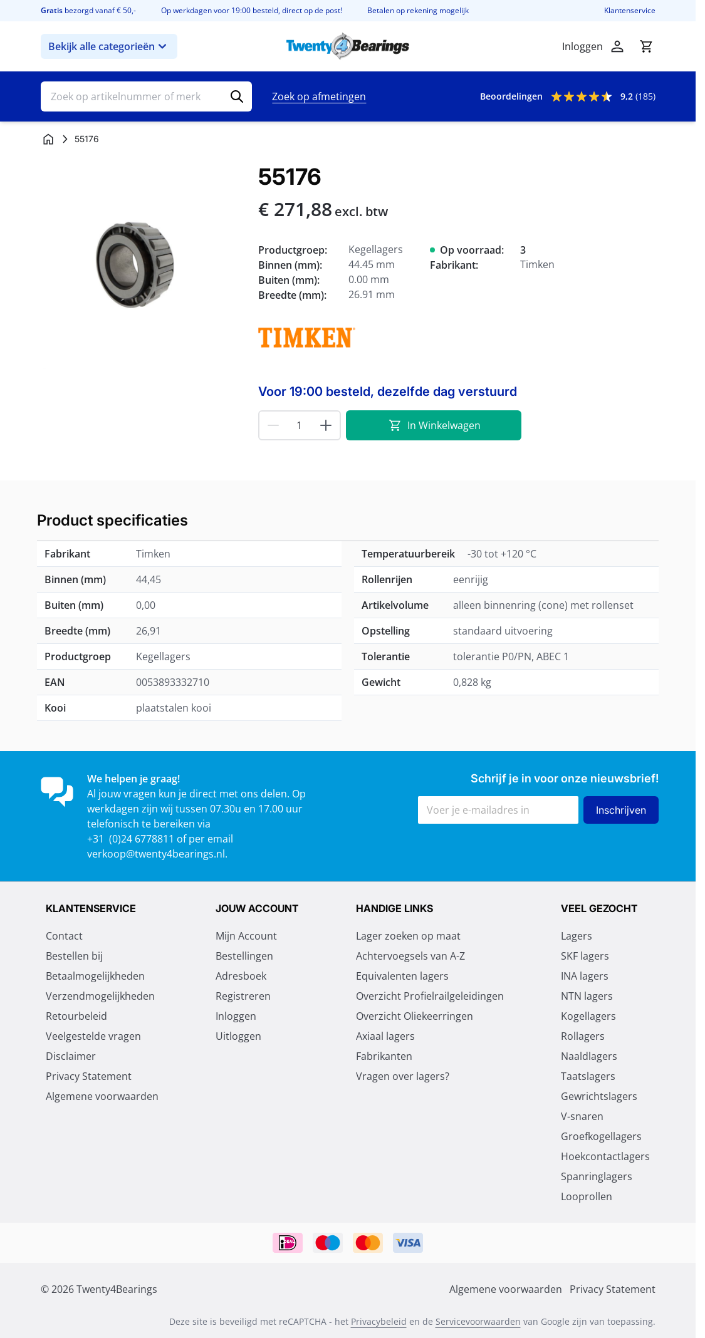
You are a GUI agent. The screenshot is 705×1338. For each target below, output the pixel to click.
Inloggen (236, 1016)
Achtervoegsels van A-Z (410, 956)
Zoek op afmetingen (319, 96)
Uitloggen (238, 1036)
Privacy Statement (89, 1076)
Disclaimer (71, 1056)
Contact (64, 936)
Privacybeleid (379, 1321)
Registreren (243, 996)
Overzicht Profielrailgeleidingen (430, 996)
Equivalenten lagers (402, 976)
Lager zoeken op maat (408, 936)
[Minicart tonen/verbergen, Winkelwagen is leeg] (646, 46)
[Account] (617, 46)
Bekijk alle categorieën (109, 46)
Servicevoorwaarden (478, 1321)
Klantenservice (629, 10)
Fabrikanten (384, 1056)
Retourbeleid (76, 1016)
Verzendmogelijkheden (100, 996)
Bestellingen (244, 956)
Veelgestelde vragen (93, 1036)
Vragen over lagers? (402, 1076)
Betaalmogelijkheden (95, 976)
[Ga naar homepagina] (48, 139)
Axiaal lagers (385, 1036)
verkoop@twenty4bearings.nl (156, 854)
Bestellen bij (74, 956)
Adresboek (241, 976)
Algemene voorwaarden (102, 1096)
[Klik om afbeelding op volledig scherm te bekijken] (143, 266)
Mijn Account (246, 936)
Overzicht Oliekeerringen (414, 1016)
